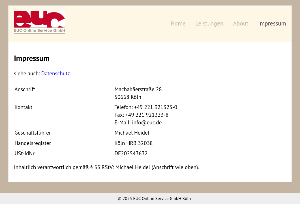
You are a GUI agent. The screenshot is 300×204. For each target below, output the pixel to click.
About (240, 23)
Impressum (272, 23)
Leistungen (210, 23)
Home (178, 23)
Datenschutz (55, 73)
